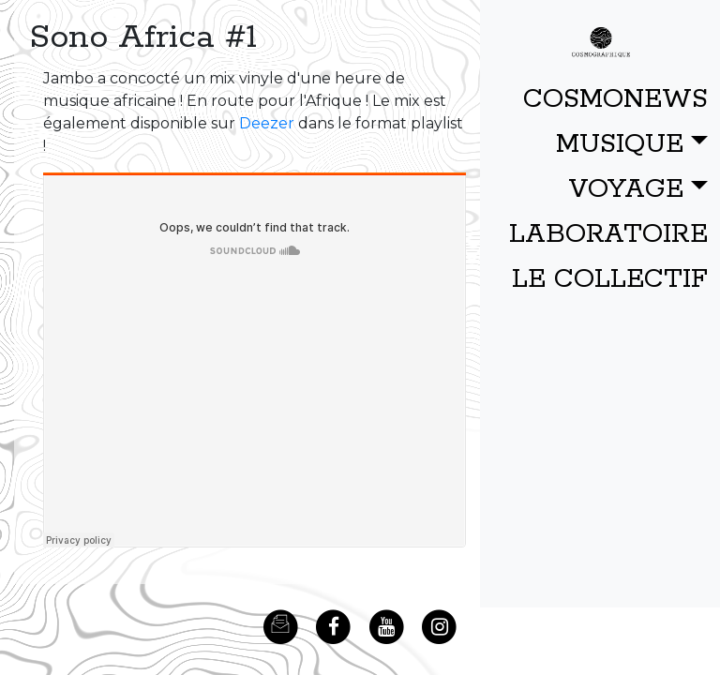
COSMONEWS (615, 99)
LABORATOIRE (608, 234)
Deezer (266, 123)
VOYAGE (625, 189)
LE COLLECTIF (610, 279)
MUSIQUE (619, 144)
